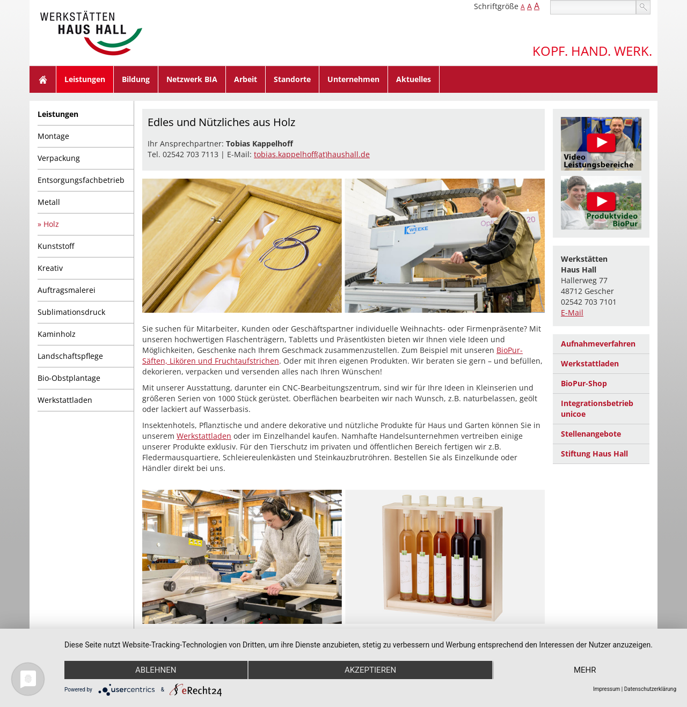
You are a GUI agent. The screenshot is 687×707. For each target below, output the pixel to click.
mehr (585, 670)
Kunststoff (56, 246)
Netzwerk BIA (191, 79)
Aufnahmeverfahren (598, 343)
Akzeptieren (370, 670)
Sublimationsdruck (71, 312)
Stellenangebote (591, 434)
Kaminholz (57, 334)
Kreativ (50, 268)
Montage (53, 136)
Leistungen (84, 79)
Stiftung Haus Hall (594, 453)
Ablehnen (155, 670)
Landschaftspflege (70, 356)
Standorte (292, 79)
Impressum (606, 689)
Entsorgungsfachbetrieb (81, 180)
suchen (643, 7)
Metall (49, 202)
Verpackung (59, 158)
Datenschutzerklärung (650, 689)
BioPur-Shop (584, 383)
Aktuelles (413, 79)
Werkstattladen (65, 400)
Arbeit (245, 79)
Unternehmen (353, 79)
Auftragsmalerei (67, 290)
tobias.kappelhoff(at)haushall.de (312, 154)
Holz (51, 224)
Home (43, 79)
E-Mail (572, 312)
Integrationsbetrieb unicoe (597, 408)
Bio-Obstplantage (69, 378)
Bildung (136, 79)
